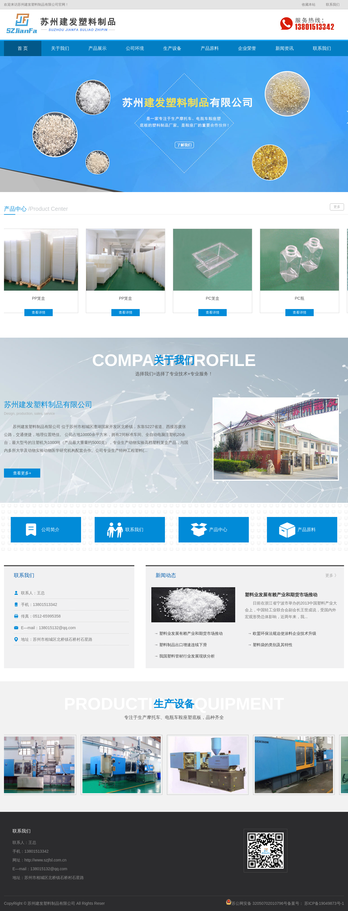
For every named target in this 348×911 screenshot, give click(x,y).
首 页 (23, 48)
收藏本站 (308, 5)
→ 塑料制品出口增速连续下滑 (180, 644)
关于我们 (60, 48)
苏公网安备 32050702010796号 (256, 903)
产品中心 (218, 529)
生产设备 (172, 48)
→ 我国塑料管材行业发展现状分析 (184, 656)
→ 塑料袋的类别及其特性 (270, 644)
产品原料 (210, 48)
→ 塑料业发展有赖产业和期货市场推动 (188, 633)
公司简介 (50, 529)
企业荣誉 (247, 48)
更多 (337, 207)
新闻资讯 (284, 48)
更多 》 (331, 575)
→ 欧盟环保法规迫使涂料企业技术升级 (282, 633)
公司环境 (135, 48)
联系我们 (332, 5)
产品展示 (97, 48)
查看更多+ (22, 473)
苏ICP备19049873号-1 (324, 903)
